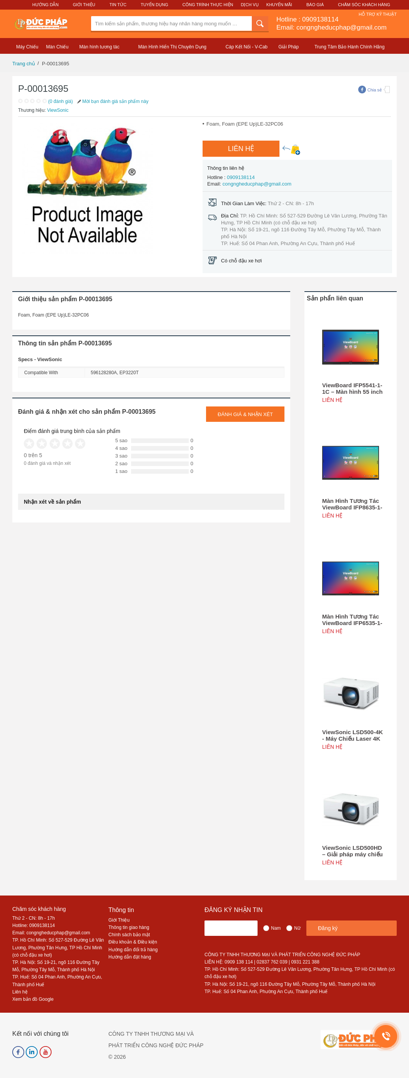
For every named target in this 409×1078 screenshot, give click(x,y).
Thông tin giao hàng (128, 927)
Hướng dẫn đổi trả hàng (133, 949)
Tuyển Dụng (154, 4)
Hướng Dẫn (45, 4)
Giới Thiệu (84, 4)
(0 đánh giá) (60, 101)
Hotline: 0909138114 (33, 925)
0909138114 (320, 19)
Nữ (297, 928)
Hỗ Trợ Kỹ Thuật (378, 14)
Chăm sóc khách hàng (39, 909)
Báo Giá (315, 4)
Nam (276, 928)
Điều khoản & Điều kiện (132, 942)
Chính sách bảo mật (129, 934)
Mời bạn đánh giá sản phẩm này (112, 101)
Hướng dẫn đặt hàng (129, 957)
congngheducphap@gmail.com (257, 184)
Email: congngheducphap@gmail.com (331, 27)
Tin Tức (118, 4)
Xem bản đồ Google (32, 999)
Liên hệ (20, 992)
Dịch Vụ (250, 4)
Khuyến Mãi (279, 4)
